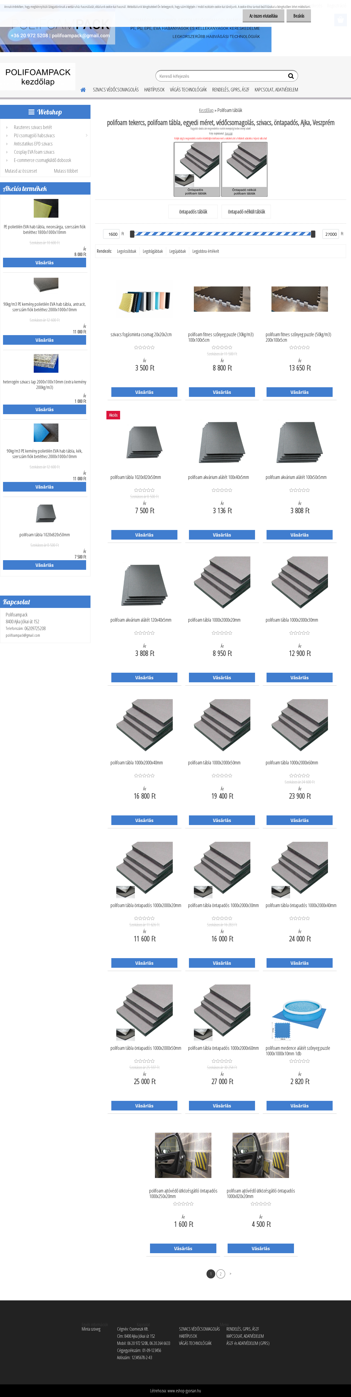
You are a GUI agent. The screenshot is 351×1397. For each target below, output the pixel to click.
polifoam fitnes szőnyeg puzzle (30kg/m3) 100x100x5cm (221, 337)
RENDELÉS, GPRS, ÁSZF (230, 89)
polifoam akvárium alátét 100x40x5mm (218, 477)
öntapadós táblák (193, 211)
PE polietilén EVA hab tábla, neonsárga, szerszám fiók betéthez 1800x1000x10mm (45, 229)
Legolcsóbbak (126, 251)
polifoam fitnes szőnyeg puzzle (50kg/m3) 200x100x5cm (298, 337)
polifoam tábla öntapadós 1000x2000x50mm (146, 1048)
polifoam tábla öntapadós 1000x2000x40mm (301, 905)
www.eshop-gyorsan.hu (184, 1391)
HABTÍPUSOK (154, 89)
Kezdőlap (206, 110)
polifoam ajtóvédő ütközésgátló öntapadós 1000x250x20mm (183, 1193)
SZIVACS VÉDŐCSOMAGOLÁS (116, 89)
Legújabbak (177, 251)
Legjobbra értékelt (206, 251)
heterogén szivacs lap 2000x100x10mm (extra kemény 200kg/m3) (44, 384)
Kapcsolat (229, 133)
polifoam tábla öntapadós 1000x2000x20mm (146, 905)
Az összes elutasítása (264, 16)
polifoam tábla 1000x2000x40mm (137, 763)
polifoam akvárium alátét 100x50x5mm (296, 477)
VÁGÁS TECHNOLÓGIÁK (188, 89)
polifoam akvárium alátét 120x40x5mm (141, 620)
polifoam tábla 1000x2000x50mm (214, 763)
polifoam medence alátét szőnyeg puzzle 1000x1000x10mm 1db (298, 1051)
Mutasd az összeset (21, 170)
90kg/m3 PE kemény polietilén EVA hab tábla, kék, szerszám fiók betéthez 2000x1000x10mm (45, 453)
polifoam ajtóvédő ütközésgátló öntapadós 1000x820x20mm (261, 1193)
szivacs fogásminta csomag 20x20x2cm (141, 335)
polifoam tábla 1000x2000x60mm (292, 763)
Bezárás (298, 16)
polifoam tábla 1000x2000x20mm (214, 620)
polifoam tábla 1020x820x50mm (44, 534)
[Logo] (37, 76)
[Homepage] (79, 89)
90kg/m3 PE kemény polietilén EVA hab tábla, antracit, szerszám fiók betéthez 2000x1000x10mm (44, 306)
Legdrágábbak (153, 251)
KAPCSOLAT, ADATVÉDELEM (276, 89)
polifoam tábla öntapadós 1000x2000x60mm (223, 1048)
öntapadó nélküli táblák (246, 211)
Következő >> (230, 1273)
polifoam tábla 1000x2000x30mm (292, 620)
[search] (291, 77)
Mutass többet (66, 170)
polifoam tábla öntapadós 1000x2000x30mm (223, 905)
